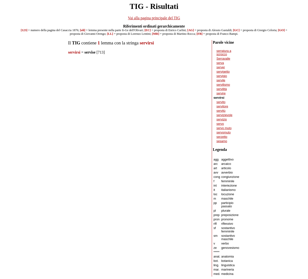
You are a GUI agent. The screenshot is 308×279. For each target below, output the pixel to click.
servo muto (224, 128)
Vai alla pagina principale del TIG (154, 18)
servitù (221, 110)
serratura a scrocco (224, 52)
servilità (222, 89)
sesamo (222, 141)
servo (220, 124)
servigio (222, 76)
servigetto (223, 71)
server (221, 67)
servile (221, 80)
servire (221, 93)
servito (221, 102)
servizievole (224, 115)
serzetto (222, 137)
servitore (222, 106)
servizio (222, 119)
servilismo (223, 84)
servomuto (224, 132)
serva (220, 63)
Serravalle (223, 58)
